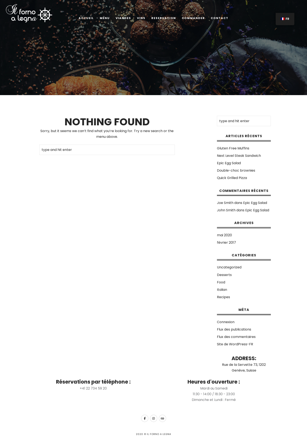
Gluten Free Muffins (233, 148)
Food (221, 282)
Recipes (223, 297)
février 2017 (226, 242)
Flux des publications (234, 329)
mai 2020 (224, 235)
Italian (222, 289)
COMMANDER (193, 18)
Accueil (86, 18)
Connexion (225, 322)
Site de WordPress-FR (235, 344)
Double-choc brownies (236, 170)
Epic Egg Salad (229, 163)
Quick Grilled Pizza (232, 177)
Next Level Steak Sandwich (239, 155)
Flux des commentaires (236, 336)
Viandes (123, 18)
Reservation (163, 18)
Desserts (224, 274)
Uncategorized (229, 267)
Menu (105, 18)
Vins (141, 18)
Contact (219, 18)
